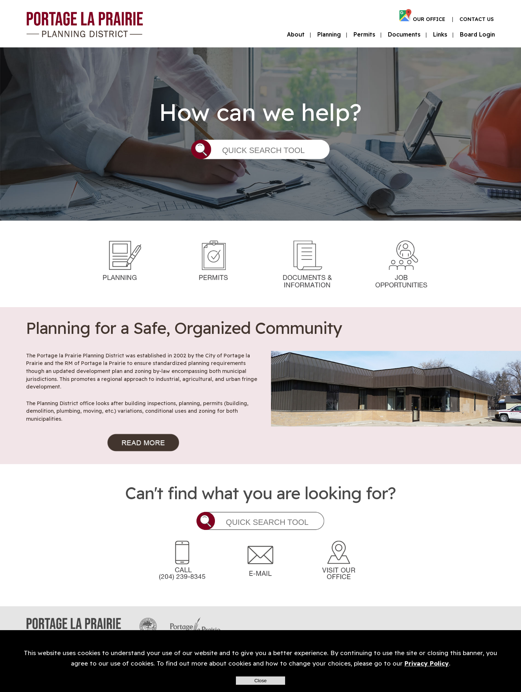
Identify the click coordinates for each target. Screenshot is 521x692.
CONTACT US (476, 19)
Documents (404, 34)
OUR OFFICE (429, 19)
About (296, 34)
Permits (364, 34)
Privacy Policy (426, 663)
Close (260, 680)
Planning (329, 34)
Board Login (477, 34)
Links (440, 34)
